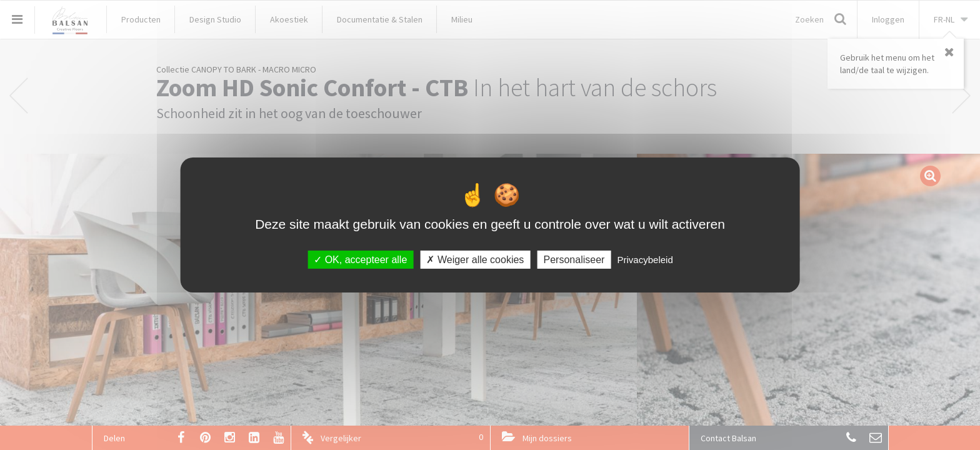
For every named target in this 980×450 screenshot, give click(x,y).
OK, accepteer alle (360, 259)
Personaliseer (574, 259)
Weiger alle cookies (475, 259)
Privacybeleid (645, 259)
